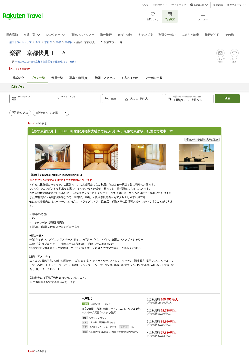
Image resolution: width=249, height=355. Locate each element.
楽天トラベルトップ (20, 42)
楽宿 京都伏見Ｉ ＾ (38, 53)
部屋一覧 (57, 77)
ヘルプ (145, 4)
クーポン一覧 (153, 77)
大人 (133, 98)
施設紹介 (18, 77)
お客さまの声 (130, 77)
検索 (227, 98)
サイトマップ (178, 4)
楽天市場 (218, 4)
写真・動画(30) (78, 77)
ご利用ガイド (160, 4)
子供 (142, 98)
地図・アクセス (105, 77)
